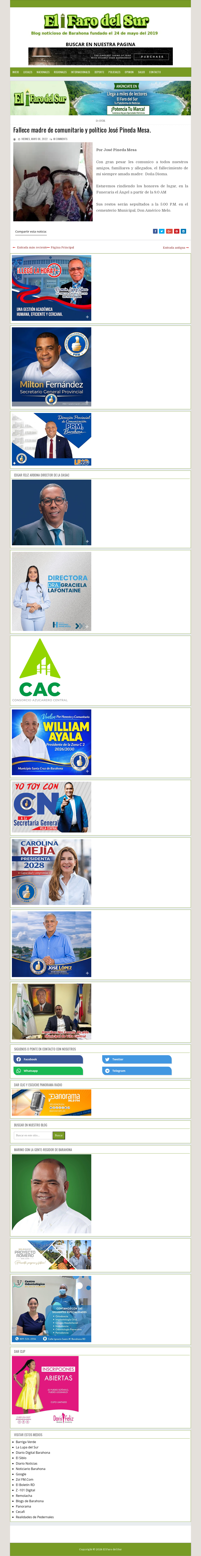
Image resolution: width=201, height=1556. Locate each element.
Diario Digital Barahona (33, 1452)
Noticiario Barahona (30, 1469)
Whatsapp (27, 1071)
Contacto (155, 72)
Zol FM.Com (24, 1479)
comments (60, 139)
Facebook (26, 1059)
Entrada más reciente (32, 247)
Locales (28, 72)
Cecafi (20, 1512)
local (102, 120)
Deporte (99, 72)
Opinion (129, 72)
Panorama (23, 1506)
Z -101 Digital (25, 1490)
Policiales (114, 72)
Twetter (114, 1059)
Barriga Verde (26, 1442)
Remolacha (24, 1495)
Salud (141, 72)
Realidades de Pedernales (35, 1517)
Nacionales (43, 72)
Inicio (16, 72)
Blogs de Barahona (30, 1501)
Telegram (115, 1071)
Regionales (60, 72)
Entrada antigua (174, 247)
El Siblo (21, 1458)
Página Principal (62, 247)
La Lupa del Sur (27, 1447)
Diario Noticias (27, 1463)
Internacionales (80, 72)
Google (21, 1474)
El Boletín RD (25, 1485)
